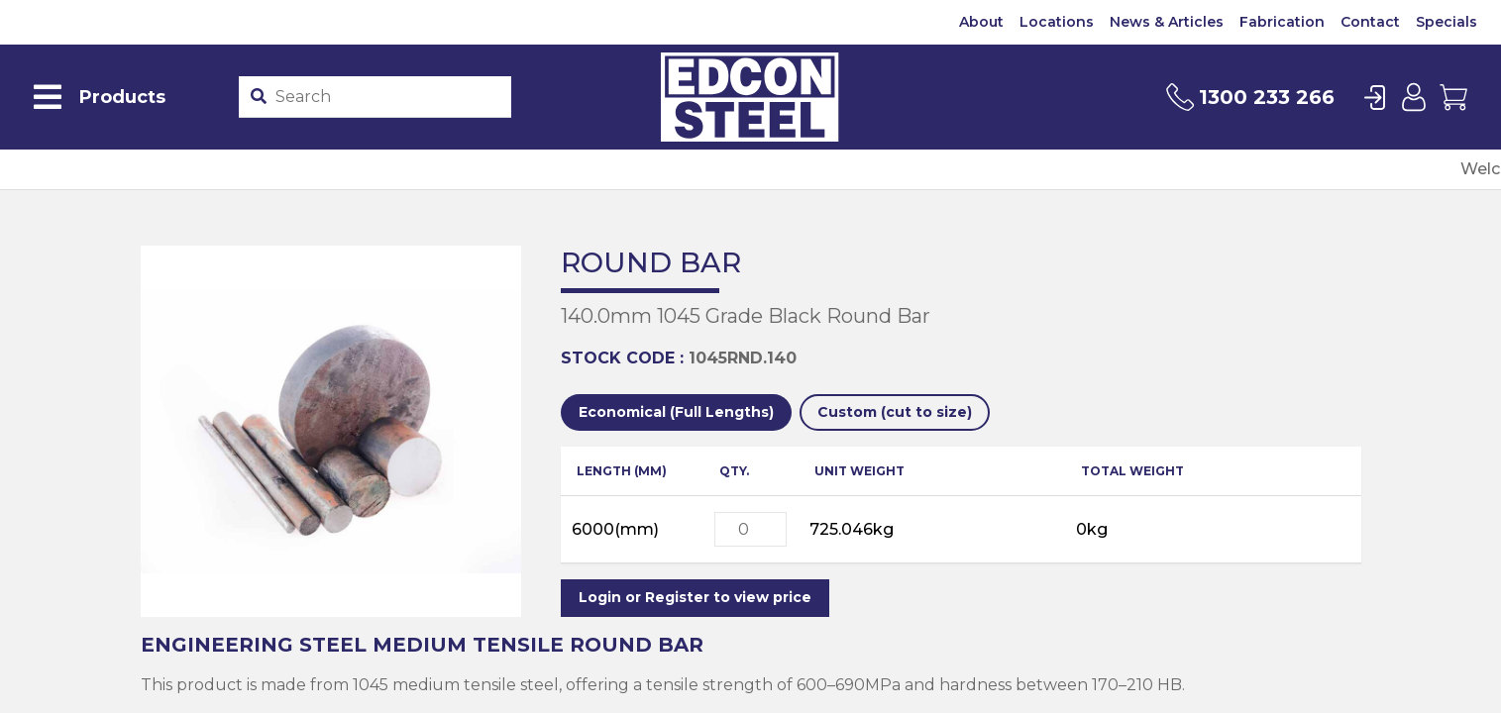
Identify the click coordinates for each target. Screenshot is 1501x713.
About (981, 22)
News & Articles (1167, 22)
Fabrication (1282, 22)
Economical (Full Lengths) (676, 412)
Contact (1370, 22)
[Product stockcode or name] (388, 97)
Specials (1446, 22)
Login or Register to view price (695, 597)
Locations (1056, 22)
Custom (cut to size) (894, 412)
